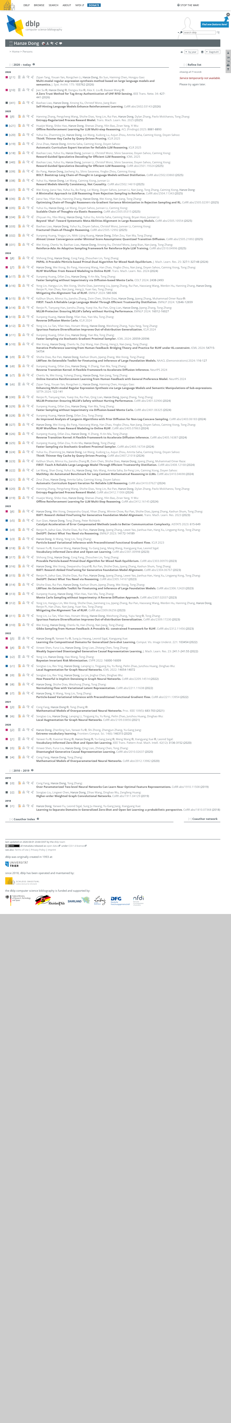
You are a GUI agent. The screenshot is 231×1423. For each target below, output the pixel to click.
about (67, 5)
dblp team (59, 841)
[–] (185, 64)
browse (39, 5)
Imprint (52, 849)
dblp (26, 5)
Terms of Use (22, 849)
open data (52, 845)
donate (94, 5)
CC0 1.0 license (76, 845)
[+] (190, 819)
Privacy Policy (38, 849)
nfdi (78, 5)
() (133, 710)
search (53, 5)
